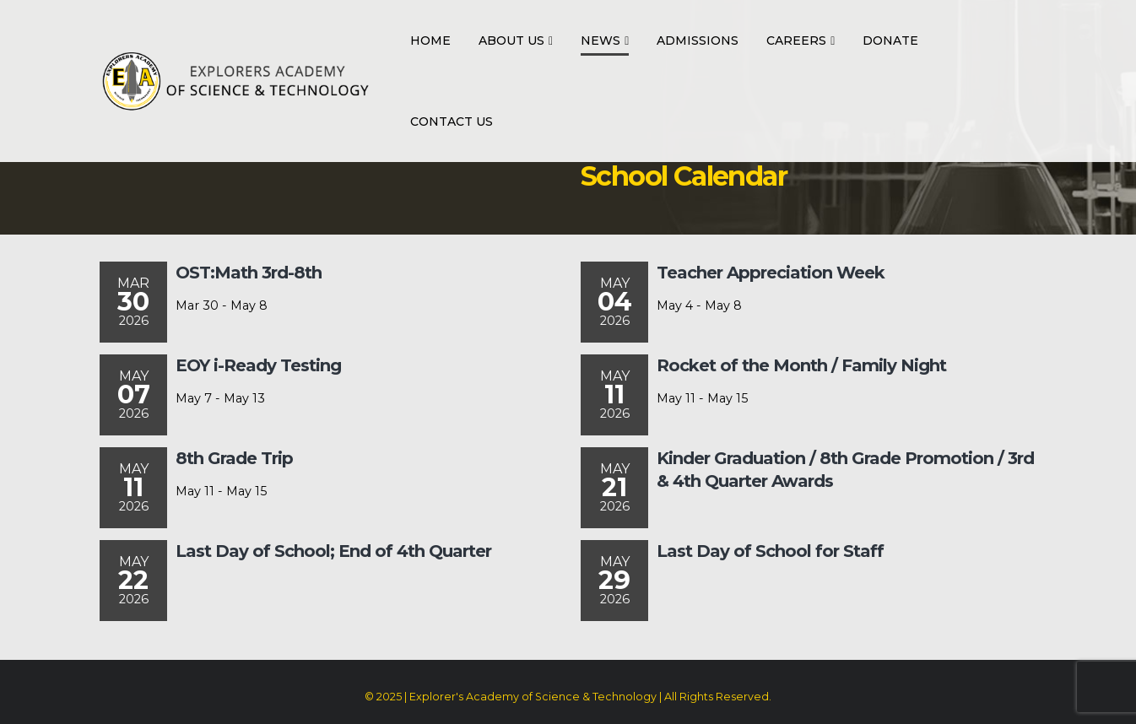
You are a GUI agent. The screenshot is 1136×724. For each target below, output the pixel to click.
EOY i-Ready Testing (258, 365)
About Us (511, 40)
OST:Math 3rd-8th (249, 272)
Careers (796, 40)
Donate (890, 40)
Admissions (697, 40)
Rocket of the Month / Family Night (801, 365)
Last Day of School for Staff (770, 551)
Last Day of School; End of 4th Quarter (333, 551)
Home (430, 40)
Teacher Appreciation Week (770, 272)
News (600, 40)
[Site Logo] (235, 81)
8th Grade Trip (234, 458)
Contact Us (451, 121)
